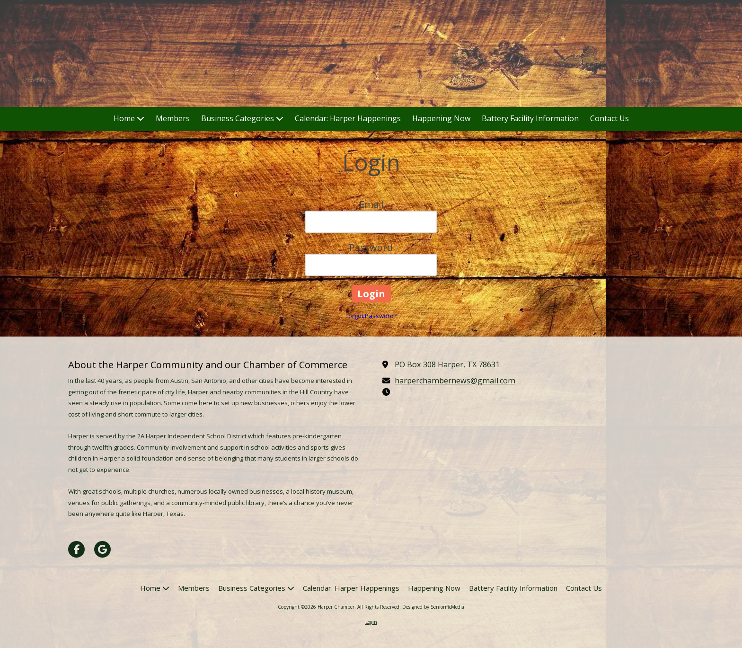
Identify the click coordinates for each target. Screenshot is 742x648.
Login (371, 622)
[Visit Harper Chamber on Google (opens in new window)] (102, 549)
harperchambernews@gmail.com (455, 380)
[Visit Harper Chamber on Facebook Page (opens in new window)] (76, 549)
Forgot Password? (371, 315)
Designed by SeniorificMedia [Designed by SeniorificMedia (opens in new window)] (433, 607)
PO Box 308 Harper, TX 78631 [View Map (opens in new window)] (447, 364)
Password (371, 247)
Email (371, 204)
